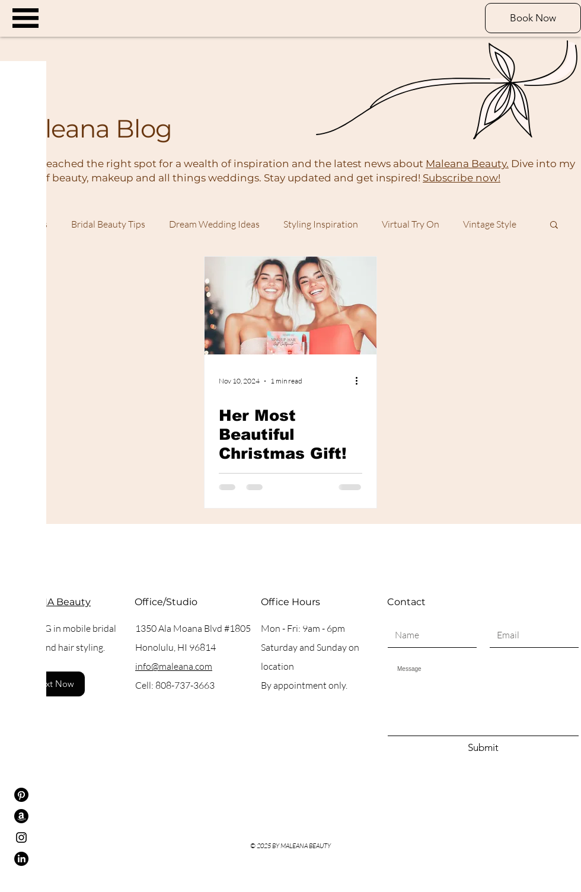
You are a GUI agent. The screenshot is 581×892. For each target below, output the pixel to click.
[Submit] (483, 748)
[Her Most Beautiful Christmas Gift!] (290, 305)
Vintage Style (489, 224)
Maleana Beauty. (467, 164)
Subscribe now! (461, 178)
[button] (25, 18)
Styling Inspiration (320, 224)
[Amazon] (21, 816)
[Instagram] (21, 837)
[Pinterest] (21, 795)
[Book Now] (533, 18)
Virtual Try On (410, 224)
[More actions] (360, 381)
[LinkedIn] (21, 859)
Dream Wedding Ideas (214, 224)
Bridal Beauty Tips (108, 224)
